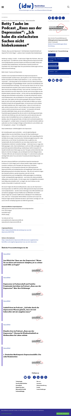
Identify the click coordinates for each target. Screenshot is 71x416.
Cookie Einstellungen (41, 389)
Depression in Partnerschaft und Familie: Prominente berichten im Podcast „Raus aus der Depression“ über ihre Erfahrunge (22, 286)
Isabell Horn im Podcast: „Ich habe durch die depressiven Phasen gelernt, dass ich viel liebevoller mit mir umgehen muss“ (21, 309)
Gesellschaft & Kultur (21, 383)
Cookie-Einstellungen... (6, 413)
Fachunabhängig (20, 391)
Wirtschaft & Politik (21, 389)
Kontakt (38, 387)
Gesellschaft (53, 68)
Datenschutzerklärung (41, 385)
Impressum (39, 383)
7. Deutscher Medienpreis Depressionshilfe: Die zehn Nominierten (22, 355)
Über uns (38, 381)
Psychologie (53, 64)
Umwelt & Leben (20, 387)
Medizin (51, 55)
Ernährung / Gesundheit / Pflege (57, 59)
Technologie (19, 381)
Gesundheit (19, 385)
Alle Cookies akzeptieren (63, 413)
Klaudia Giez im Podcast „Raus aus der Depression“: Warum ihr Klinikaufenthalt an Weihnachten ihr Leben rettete (20, 333)
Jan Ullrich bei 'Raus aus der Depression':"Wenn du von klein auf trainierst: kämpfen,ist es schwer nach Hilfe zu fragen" (22, 262)
